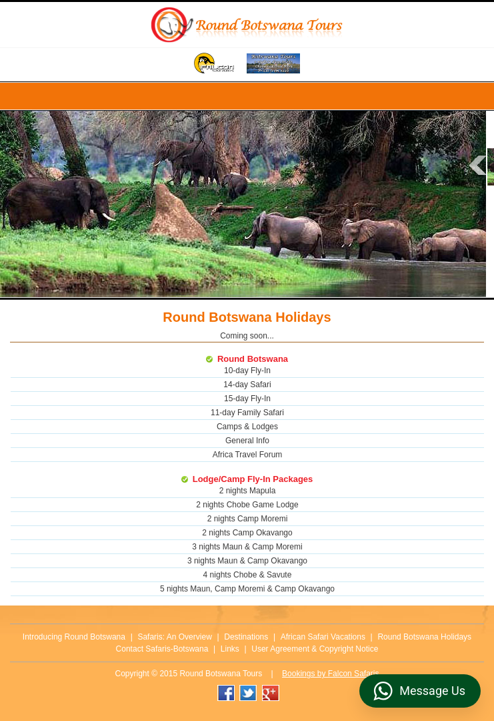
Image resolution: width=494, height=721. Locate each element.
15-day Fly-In (247, 398)
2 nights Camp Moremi (247, 518)
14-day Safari (247, 384)
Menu (247, 96)
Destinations (246, 637)
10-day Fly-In (247, 370)
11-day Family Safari (247, 412)
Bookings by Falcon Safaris (330, 673)
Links (230, 649)
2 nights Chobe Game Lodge (247, 504)
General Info (247, 440)
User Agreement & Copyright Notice (314, 649)
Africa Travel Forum (248, 454)
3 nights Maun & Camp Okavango (247, 560)
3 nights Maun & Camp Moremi (247, 546)
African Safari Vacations (323, 637)
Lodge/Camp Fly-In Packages (253, 479)
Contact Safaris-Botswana (162, 649)
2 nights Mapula (247, 490)
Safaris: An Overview (174, 637)
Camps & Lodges (247, 426)
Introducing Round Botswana (74, 637)
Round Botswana (252, 359)
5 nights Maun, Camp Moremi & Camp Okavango (247, 588)
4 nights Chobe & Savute (247, 574)
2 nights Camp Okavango (247, 532)
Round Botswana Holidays (424, 637)
